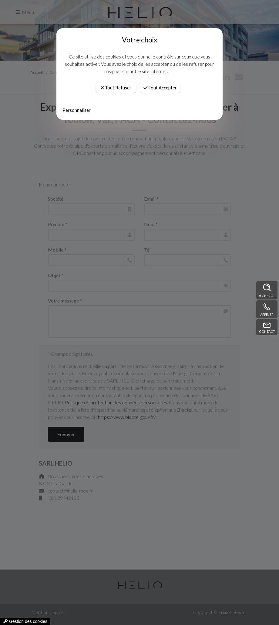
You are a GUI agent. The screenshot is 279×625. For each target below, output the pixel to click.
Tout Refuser (116, 87)
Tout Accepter (160, 87)
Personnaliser (76, 110)
